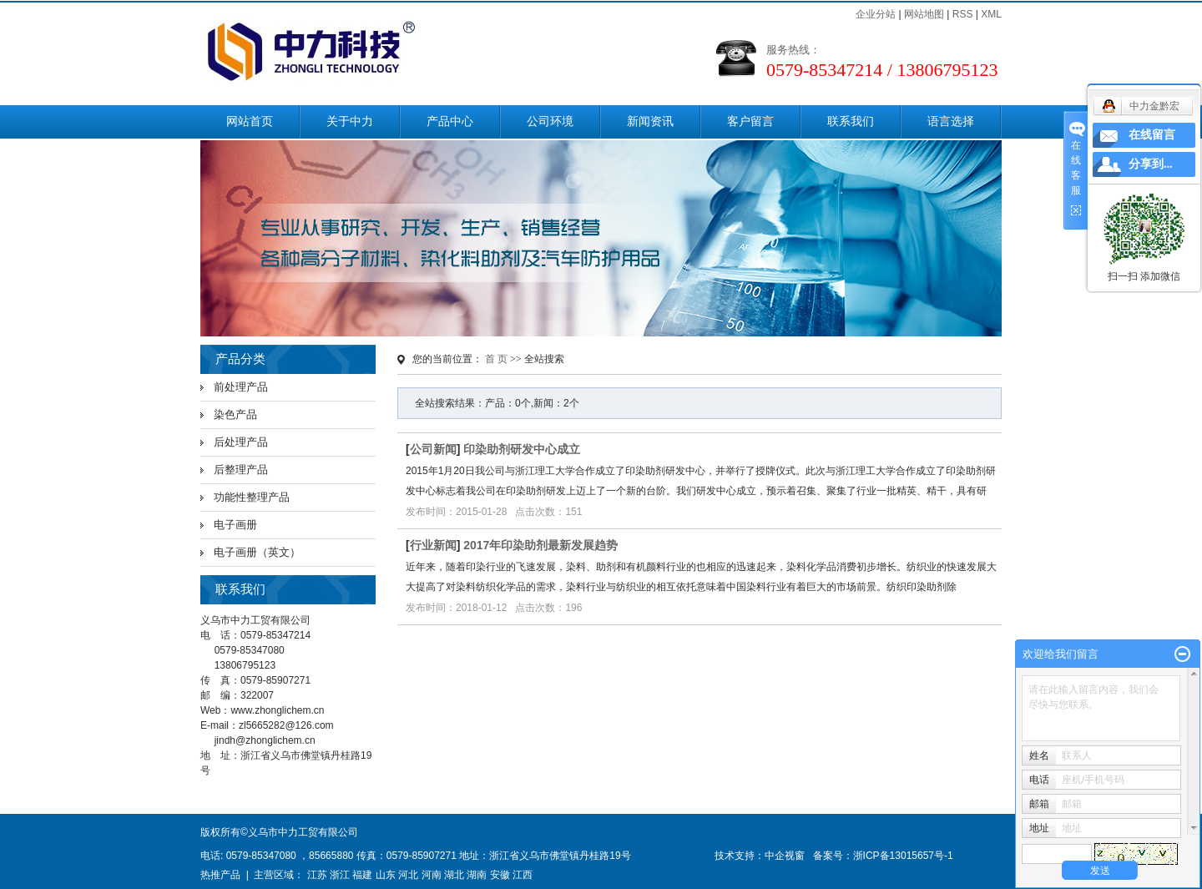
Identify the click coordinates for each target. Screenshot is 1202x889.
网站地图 (924, 14)
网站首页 (249, 121)
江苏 (317, 875)
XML (991, 14)
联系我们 (850, 121)
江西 (523, 875)
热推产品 (220, 875)
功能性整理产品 (252, 497)
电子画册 (235, 524)
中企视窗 (785, 855)
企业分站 (876, 14)
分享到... (1151, 164)
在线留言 (1152, 135)
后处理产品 (241, 442)
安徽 (500, 875)
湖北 (454, 875)
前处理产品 (241, 387)
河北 (408, 875)
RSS (962, 14)
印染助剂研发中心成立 (521, 449)
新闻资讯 (650, 121)
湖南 (477, 875)
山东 (386, 875)
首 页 (496, 359)
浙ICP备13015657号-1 (903, 855)
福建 (362, 875)
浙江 (340, 875)
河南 (432, 875)
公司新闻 (433, 449)
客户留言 (750, 121)
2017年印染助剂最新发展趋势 (540, 545)
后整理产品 (241, 469)
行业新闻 (433, 545)
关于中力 (349, 121)
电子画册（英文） (257, 552)
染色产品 (235, 414)
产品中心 (450, 121)
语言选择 (950, 121)
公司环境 (550, 121)
